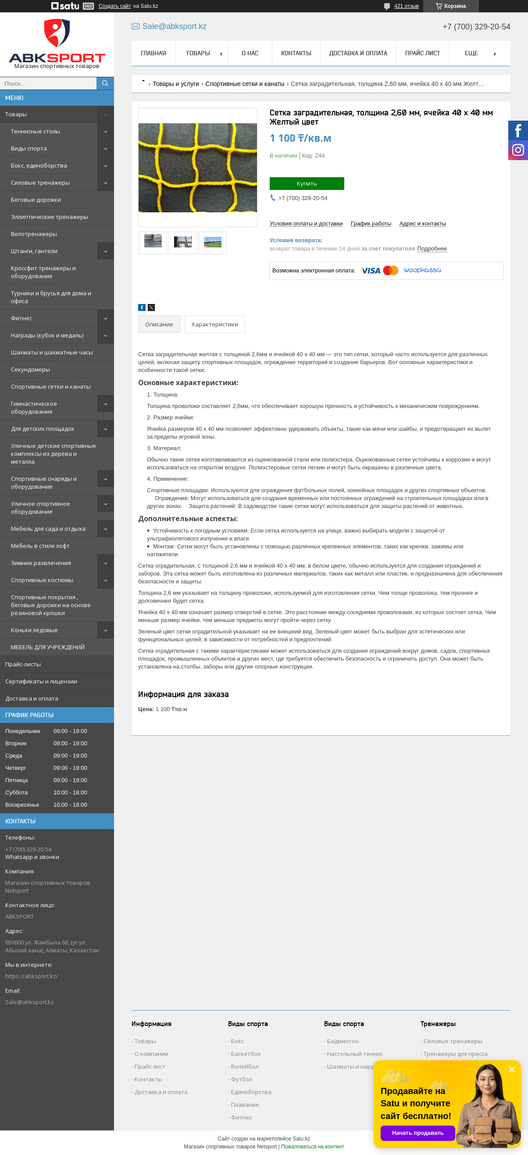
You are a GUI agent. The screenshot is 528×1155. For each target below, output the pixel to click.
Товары (16, 114)
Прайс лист (150, 1066)
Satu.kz (301, 1139)
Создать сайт (115, 6)
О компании (151, 1054)
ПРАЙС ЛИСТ (422, 53)
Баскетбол (245, 1054)
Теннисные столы (35, 131)
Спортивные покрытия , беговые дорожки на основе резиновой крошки (51, 605)
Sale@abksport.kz (29, 1002)
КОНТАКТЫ (296, 53)
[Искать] (105, 83)
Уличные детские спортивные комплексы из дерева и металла (53, 453)
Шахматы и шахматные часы (52, 352)
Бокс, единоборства (39, 165)
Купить (307, 183)
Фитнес (21, 318)
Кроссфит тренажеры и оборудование (43, 272)
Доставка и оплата (31, 698)
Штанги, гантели (34, 251)
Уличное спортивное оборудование (40, 507)
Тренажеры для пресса (456, 1054)
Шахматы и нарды (353, 1066)
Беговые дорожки (36, 200)
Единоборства (251, 1092)
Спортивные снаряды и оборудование (44, 482)
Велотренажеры (34, 234)
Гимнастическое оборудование (34, 407)
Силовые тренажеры (40, 182)
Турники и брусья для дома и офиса (51, 297)
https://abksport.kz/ (31, 976)
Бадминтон (343, 1041)
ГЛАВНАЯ (153, 53)
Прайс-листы (23, 664)
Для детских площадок (43, 429)
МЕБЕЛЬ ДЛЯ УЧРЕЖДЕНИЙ (48, 647)
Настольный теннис (355, 1054)
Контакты (148, 1079)
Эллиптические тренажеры (49, 217)
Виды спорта (29, 148)
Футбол (241, 1079)
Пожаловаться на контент (312, 1147)
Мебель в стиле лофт (40, 546)
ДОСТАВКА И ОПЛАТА (358, 53)
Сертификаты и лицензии (41, 681)
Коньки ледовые (34, 630)
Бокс (237, 1041)
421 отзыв (406, 6)
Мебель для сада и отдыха (48, 529)
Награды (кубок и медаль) (47, 335)
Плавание (245, 1105)
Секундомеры (30, 369)
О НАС (250, 53)
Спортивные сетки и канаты (51, 386)
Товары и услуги (176, 83)
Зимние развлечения (41, 563)
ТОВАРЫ (198, 53)
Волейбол (244, 1066)
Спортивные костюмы (42, 580)
